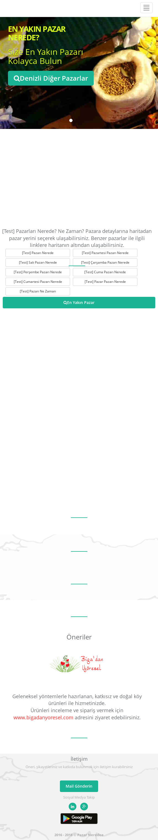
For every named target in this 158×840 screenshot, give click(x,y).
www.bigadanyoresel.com (43, 717)
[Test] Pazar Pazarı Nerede (105, 281)
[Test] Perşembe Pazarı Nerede (38, 272)
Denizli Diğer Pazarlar (51, 78)
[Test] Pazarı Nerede (38, 252)
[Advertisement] (79, 178)
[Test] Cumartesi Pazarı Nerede (38, 281)
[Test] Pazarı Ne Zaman (38, 291)
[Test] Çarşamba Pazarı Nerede (105, 262)
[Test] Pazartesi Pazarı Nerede (105, 252)
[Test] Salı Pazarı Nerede (38, 262)
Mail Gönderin (79, 786)
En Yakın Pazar (79, 302)
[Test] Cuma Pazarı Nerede (105, 272)
